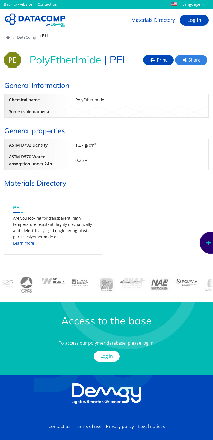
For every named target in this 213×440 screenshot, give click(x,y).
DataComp (26, 37)
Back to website (18, 4)
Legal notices (151, 426)
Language (188, 4)
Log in (194, 20)
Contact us (47, 4)
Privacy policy (120, 426)
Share (191, 60)
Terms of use (88, 426)
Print (158, 60)
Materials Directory (153, 20)
